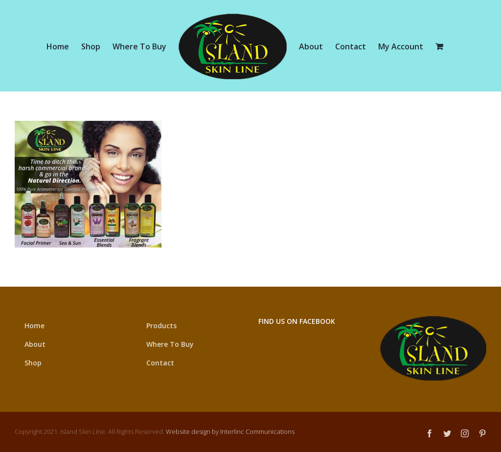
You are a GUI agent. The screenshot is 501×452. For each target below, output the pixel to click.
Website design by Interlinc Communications (230, 431)
